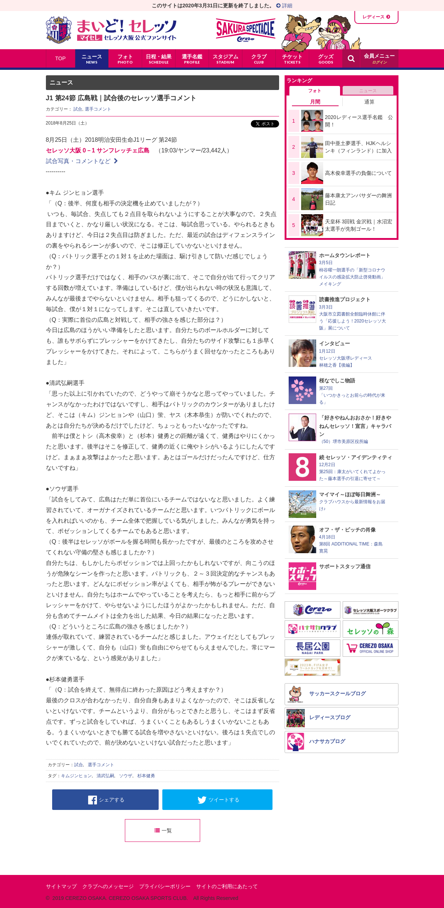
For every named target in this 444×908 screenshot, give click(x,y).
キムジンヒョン (76, 775)
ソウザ (125, 775)
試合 (77, 109)
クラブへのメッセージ (108, 886)
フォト (314, 90)
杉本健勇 (146, 775)
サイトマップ (61, 886)
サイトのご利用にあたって (227, 886)
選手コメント (98, 109)
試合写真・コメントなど (82, 161)
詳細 (284, 5)
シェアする (106, 800)
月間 (315, 102)
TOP (60, 58)
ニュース (368, 90)
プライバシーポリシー (165, 886)
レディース (373, 16)
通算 (369, 102)
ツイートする (218, 800)
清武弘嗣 (105, 775)
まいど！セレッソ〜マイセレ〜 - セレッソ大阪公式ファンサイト (111, 30)
